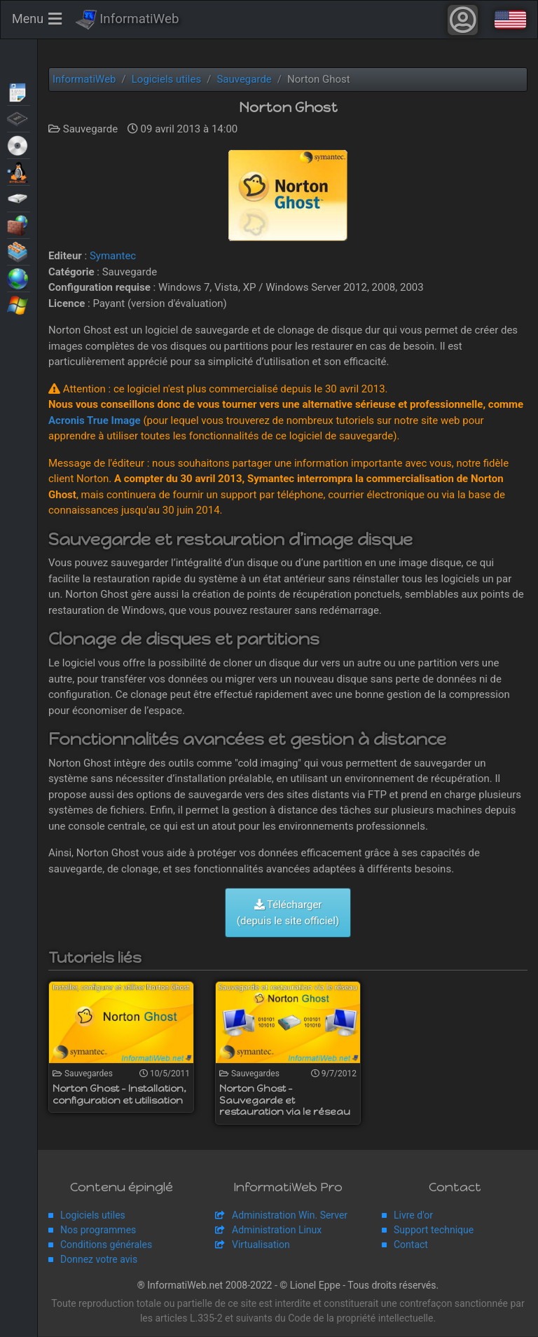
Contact (411, 1245)
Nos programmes (98, 1230)
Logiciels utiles (92, 1215)
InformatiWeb (127, 20)
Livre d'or (413, 1215)
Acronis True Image (94, 421)
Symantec (113, 256)
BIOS (18, 118)
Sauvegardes (18, 197)
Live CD (18, 144)
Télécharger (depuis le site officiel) (288, 913)
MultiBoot (18, 171)
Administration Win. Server (289, 1215)
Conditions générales (106, 1245)
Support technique (434, 1230)
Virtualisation (18, 251)
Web (18, 277)
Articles (18, 91)
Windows (18, 304)
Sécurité (18, 224)
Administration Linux (277, 1230)
